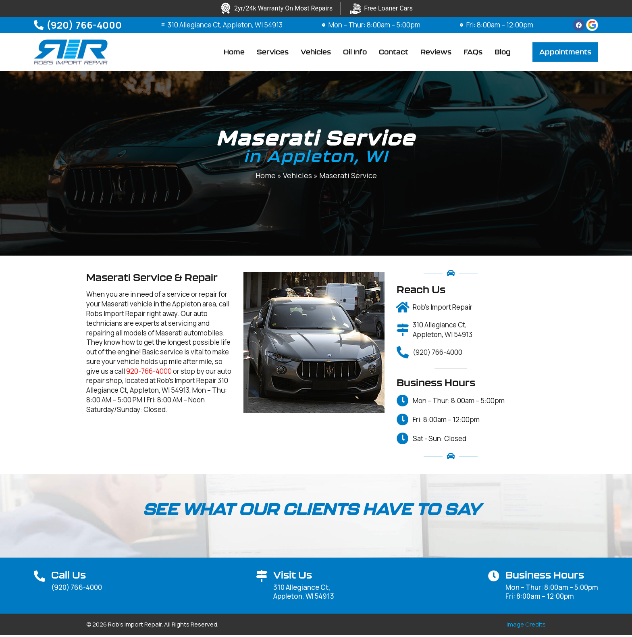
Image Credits (526, 626)
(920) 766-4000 (84, 24)
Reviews (435, 53)
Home (234, 53)
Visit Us (292, 577)
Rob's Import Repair (442, 309)
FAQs (473, 53)
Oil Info (355, 53)
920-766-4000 (149, 373)
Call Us (68, 577)
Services (273, 53)
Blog (503, 53)
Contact (393, 53)
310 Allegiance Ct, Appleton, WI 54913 (225, 24)
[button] (565, 53)
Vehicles (316, 53)
